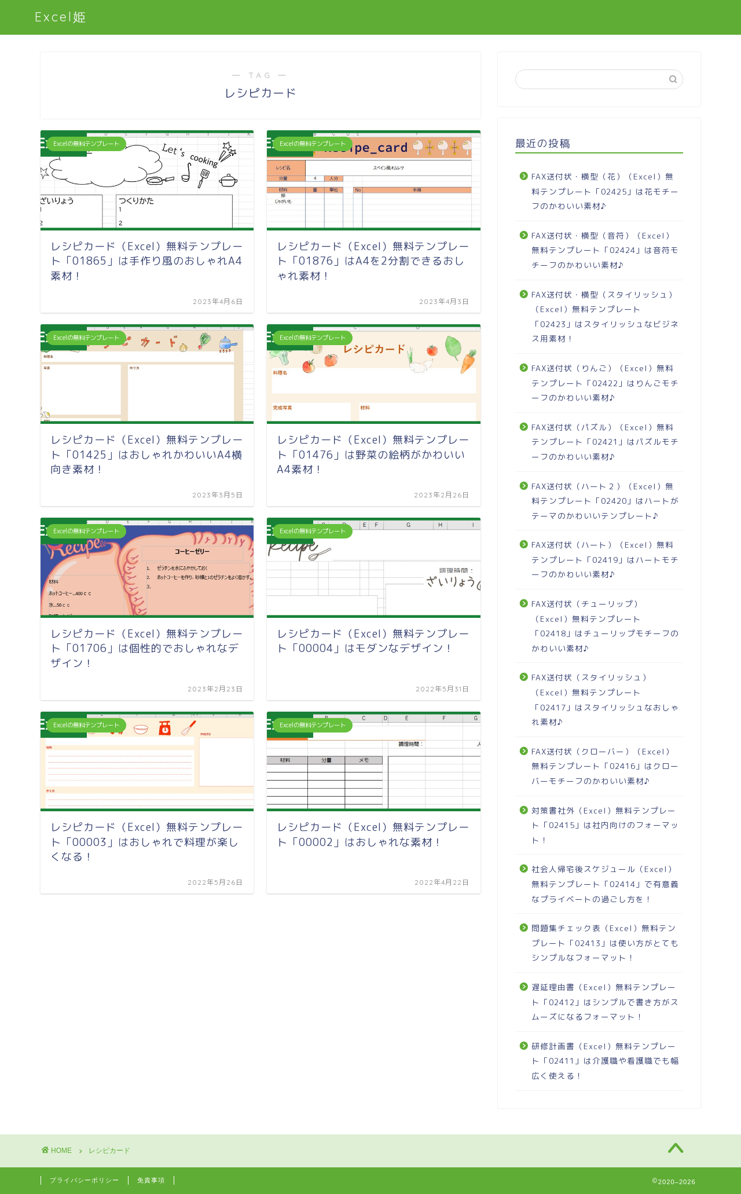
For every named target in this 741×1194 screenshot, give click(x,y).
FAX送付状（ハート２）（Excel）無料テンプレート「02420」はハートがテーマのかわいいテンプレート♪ (605, 501)
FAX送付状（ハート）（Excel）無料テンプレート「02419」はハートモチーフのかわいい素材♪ (605, 559)
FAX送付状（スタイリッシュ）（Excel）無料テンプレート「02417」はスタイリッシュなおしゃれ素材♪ (605, 699)
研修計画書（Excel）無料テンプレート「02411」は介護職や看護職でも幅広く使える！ (605, 1061)
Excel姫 (61, 16)
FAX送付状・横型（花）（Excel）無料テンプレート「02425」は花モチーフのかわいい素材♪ (605, 191)
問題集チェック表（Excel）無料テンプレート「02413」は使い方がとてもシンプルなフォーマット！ (605, 942)
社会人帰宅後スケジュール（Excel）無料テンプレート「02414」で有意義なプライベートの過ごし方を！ (605, 883)
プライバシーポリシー (84, 1180)
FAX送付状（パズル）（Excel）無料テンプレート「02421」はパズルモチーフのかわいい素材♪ (605, 442)
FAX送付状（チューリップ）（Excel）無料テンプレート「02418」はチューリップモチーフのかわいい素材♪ (605, 626)
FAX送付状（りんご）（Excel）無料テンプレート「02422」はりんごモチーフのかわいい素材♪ (605, 382)
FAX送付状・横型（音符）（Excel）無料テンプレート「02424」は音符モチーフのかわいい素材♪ (605, 250)
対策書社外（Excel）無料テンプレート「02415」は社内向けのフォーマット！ (605, 825)
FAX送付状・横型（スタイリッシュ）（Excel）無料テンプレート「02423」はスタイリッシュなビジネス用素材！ (605, 317)
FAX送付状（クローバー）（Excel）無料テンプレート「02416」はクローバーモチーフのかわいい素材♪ (605, 766)
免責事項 (151, 1180)
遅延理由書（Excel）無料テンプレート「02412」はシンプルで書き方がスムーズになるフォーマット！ (605, 1001)
